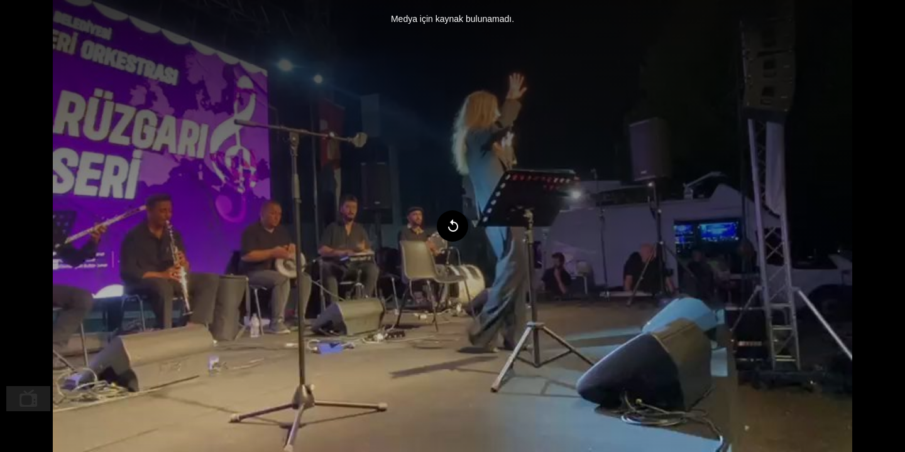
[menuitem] (28, 398)
